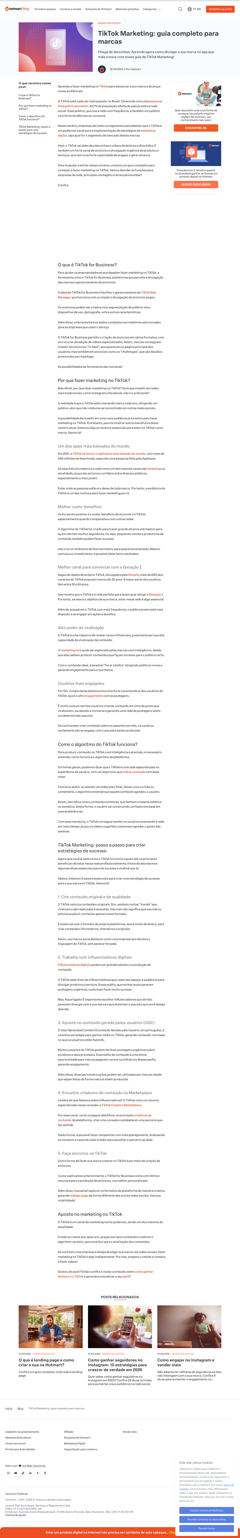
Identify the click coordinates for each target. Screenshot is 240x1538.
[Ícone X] (38, 1473)
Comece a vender (70, 9)
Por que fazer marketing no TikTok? (35, 107)
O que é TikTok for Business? (29, 97)
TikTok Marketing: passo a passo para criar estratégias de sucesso (34, 130)
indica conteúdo (133, 772)
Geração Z (156, 594)
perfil (126, 1276)
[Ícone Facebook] (45, 1473)
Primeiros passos (45, 9)
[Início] (17, 7)
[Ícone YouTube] (16, 1473)
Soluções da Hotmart (98, 9)
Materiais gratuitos (127, 9)
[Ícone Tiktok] (23, 1473)
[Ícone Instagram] (8, 1473)
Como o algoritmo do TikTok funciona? (32, 118)
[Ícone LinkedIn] (30, 1473)
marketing (153, 469)
